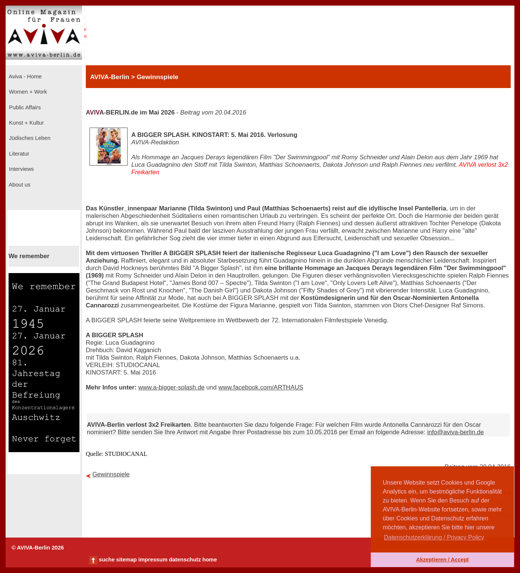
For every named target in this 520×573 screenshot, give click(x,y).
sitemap (126, 560)
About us (19, 185)
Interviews (20, 169)
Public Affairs (24, 107)
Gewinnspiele (111, 474)
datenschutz (185, 560)
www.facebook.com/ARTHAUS (260, 387)
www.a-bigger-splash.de (171, 387)
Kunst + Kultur (25, 123)
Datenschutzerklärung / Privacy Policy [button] (434, 537)
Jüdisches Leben (28, 138)
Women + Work (27, 92)
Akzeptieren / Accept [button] (442, 560)
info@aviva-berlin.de (455, 432)
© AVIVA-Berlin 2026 (38, 548)
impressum (152, 560)
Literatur (18, 154)
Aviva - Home (24, 76)
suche (107, 560)
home (209, 560)
